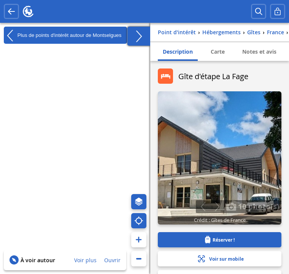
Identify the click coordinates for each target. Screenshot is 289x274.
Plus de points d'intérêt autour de (62, 35)
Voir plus (85, 260)
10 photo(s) (252, 206)
